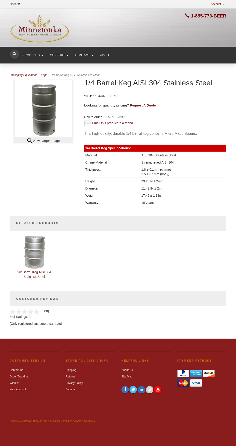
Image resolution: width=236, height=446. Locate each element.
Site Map (126, 376)
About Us (127, 370)
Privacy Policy (74, 383)
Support (59, 55)
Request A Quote (143, 105)
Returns (70, 376)
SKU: (88, 96)
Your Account (18, 389)
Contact (84, 55)
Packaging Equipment (23, 75)
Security (71, 389)
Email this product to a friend (112, 123)
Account (217, 4)
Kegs (44, 75)
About (105, 55)
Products (33, 55)
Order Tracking (19, 376)
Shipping (71, 370)
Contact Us (16, 370)
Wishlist (14, 383)
